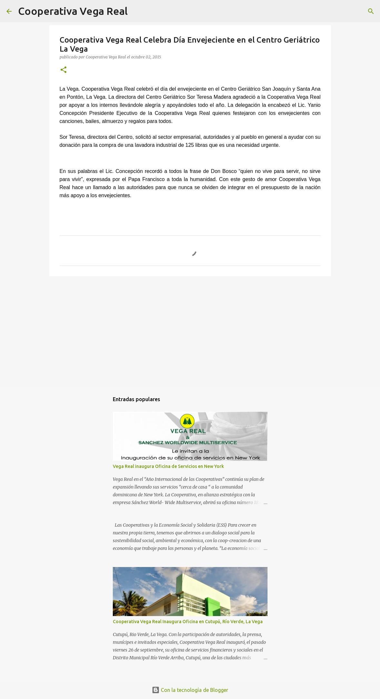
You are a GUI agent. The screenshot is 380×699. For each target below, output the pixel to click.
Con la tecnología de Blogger (190, 690)
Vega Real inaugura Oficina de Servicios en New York (168, 466)
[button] (63, 70)
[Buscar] (137, 11)
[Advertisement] (190, 331)
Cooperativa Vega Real (73, 11)
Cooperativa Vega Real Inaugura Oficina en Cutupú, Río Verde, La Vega (188, 621)
